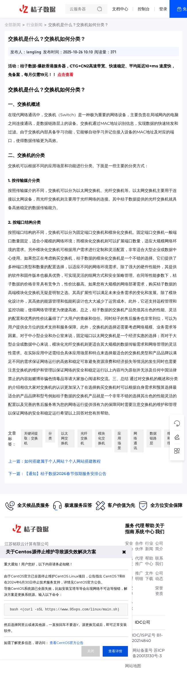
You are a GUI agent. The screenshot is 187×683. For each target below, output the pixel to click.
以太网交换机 (64, 438)
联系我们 (159, 561)
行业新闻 (34, 24)
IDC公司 (142, 622)
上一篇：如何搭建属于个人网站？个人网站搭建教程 (54, 461)
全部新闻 (13, 24)
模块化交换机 (101, 438)
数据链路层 (153, 438)
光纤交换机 (84, 438)
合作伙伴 (139, 546)
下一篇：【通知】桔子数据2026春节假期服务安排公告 (57, 473)
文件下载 (149, 576)
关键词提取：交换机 (31, 438)
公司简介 (159, 546)
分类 (50, 435)
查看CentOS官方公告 (66, 643)
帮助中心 (149, 561)
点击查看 (65, 74)
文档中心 (120, 8)
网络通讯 (135, 440)
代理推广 (139, 561)
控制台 (144, 8)
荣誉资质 (159, 590)
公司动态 (159, 576)
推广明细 (139, 576)
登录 (163, 8)
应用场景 (119, 440)
